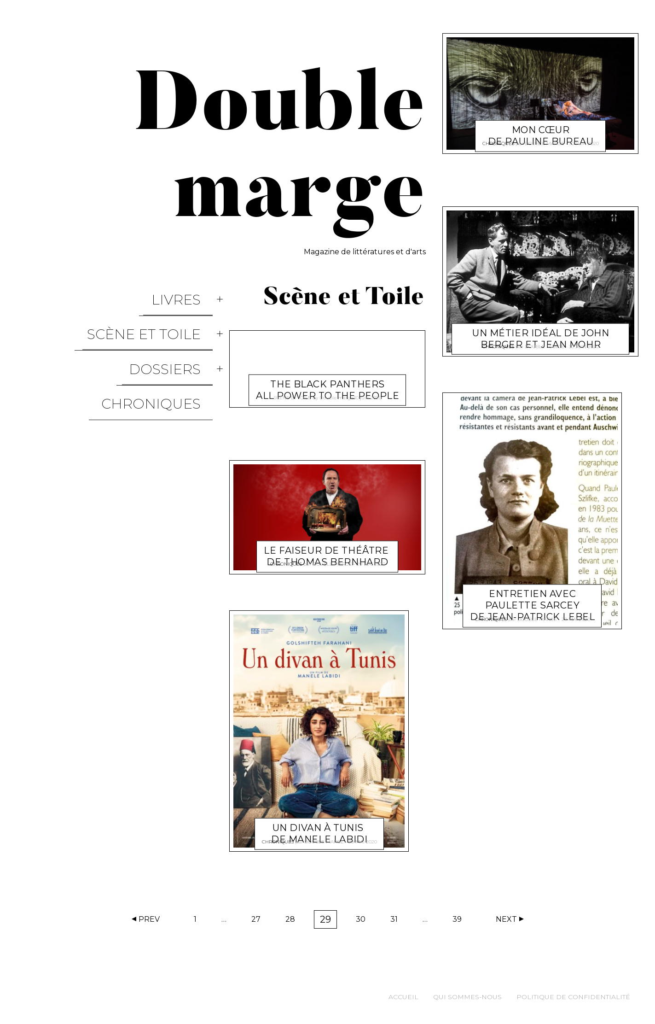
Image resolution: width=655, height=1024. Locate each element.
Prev (149, 919)
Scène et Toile (156, 312)
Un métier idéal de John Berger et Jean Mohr (540, 327)
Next (506, 919)
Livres (188, 292)
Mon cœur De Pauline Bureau (540, 124)
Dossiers (177, 331)
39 (460, 921)
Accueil (403, 997)
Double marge (336, 394)
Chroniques (163, 351)
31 (397, 921)
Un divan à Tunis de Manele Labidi (319, 822)
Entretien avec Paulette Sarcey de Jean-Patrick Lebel (532, 595)
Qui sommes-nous (467, 997)
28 (293, 921)
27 (259, 921)
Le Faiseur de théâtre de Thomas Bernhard (328, 545)
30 (363, 921)
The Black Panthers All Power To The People (327, 379)
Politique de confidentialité (573, 997)
